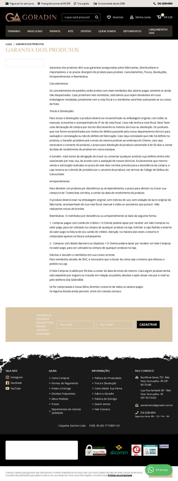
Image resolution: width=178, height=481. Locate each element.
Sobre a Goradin (104, 393)
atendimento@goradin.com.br (157, 405)
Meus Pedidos (60, 399)
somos (107, 31)
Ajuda (53, 371)
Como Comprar (61, 378)
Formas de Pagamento (65, 383)
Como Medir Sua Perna (108, 388)
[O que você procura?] (96, 17)
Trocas (55, 404)
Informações (101, 371)
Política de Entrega (106, 399)
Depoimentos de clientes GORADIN (66, 411)
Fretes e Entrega (61, 388)
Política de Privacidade (108, 378)
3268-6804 (164, 3)
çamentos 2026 (158, 31)
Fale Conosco (102, 409)
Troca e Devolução (105, 383)
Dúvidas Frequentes (63, 393)
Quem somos (102, 404)
